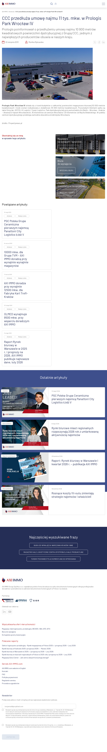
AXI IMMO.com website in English (14, 668)
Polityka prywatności (10, 677)
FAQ (3, 674)
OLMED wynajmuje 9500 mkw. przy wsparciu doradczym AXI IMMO (16, 319)
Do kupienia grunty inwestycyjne (13, 635)
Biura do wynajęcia (9, 632)
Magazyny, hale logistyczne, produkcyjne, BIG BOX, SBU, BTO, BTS (26, 629)
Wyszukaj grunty (67, 192)
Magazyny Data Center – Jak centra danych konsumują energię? (25, 658)
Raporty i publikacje (9, 456)
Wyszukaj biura (66, 170)
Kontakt (5, 671)
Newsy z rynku (22, 216)
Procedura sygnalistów (10, 683)
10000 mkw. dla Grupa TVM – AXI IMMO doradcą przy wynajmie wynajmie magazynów (16, 258)
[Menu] (103, 4)
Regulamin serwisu (9, 680)
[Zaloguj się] (56, 4)
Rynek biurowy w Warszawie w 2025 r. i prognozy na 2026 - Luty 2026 (27, 651)
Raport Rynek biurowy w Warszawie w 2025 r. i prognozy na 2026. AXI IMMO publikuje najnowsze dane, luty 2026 (16, 352)
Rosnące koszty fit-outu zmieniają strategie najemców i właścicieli (73, 494)
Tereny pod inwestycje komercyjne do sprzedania (53, 559)
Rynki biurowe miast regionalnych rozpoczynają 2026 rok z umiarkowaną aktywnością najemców (75, 431)
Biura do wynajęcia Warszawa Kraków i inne (53, 545)
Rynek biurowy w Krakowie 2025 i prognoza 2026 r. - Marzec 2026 (26, 649)
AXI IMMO (5, 11)
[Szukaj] (51, 4)
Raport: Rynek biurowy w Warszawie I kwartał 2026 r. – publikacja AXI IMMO (75, 462)
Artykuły (11, 11)
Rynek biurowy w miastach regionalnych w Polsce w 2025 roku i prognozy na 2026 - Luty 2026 (37, 654)
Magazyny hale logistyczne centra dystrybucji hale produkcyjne (53, 552)
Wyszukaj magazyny (68, 148)
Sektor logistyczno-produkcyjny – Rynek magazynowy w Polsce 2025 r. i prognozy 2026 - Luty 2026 (39, 645)
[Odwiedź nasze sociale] (4, 612)
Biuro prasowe (7, 423)
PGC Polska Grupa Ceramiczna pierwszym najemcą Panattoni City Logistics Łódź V (16, 227)
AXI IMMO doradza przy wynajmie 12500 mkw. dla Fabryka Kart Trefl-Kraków (16, 289)
